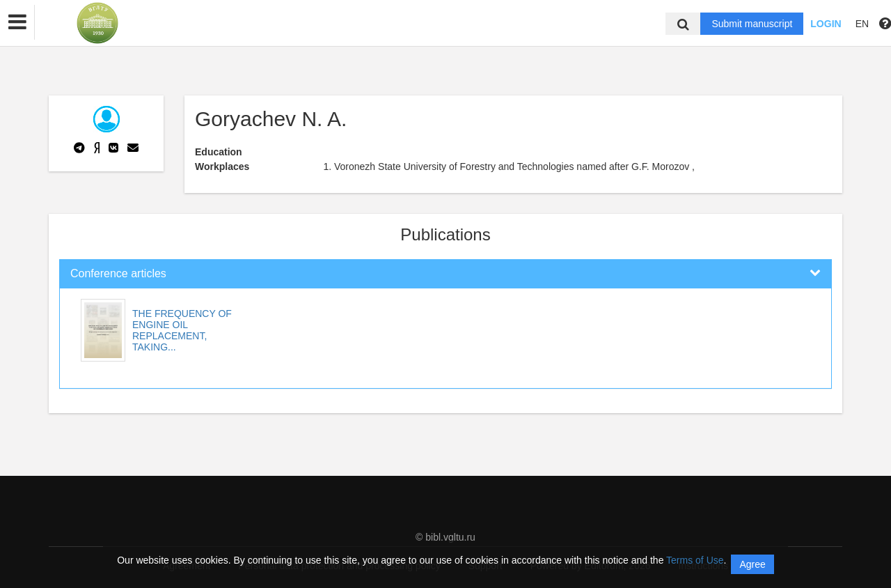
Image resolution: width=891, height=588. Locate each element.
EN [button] (862, 23)
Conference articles (118, 273)
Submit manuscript (751, 23)
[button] (17, 22)
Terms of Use (694, 560)
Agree (752, 564)
